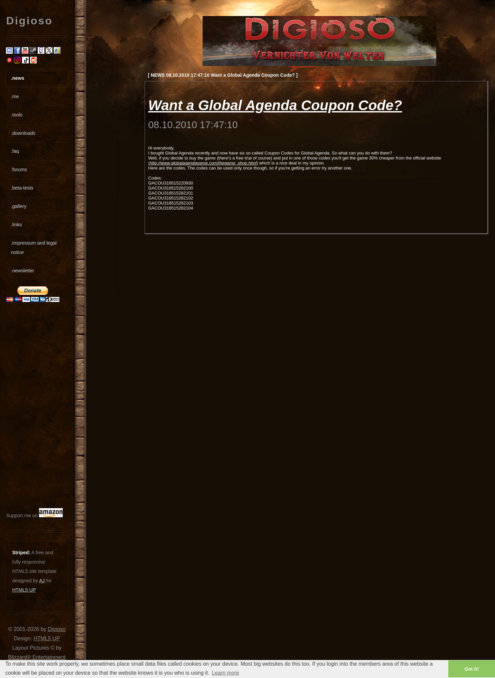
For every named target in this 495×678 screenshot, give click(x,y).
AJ (42, 580)
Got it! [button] (472, 669)
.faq (15, 151)
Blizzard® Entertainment (37, 657)
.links (16, 224)
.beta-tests (22, 188)
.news (17, 78)
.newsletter (22, 270)
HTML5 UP (24, 590)
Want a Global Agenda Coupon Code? (275, 105)
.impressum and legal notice (34, 247)
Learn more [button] (225, 673)
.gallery (18, 206)
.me (15, 96)
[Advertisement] (26, 405)
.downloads (23, 133)
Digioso (56, 629)
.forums (19, 169)
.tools (16, 114)
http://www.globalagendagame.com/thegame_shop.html (203, 162)
